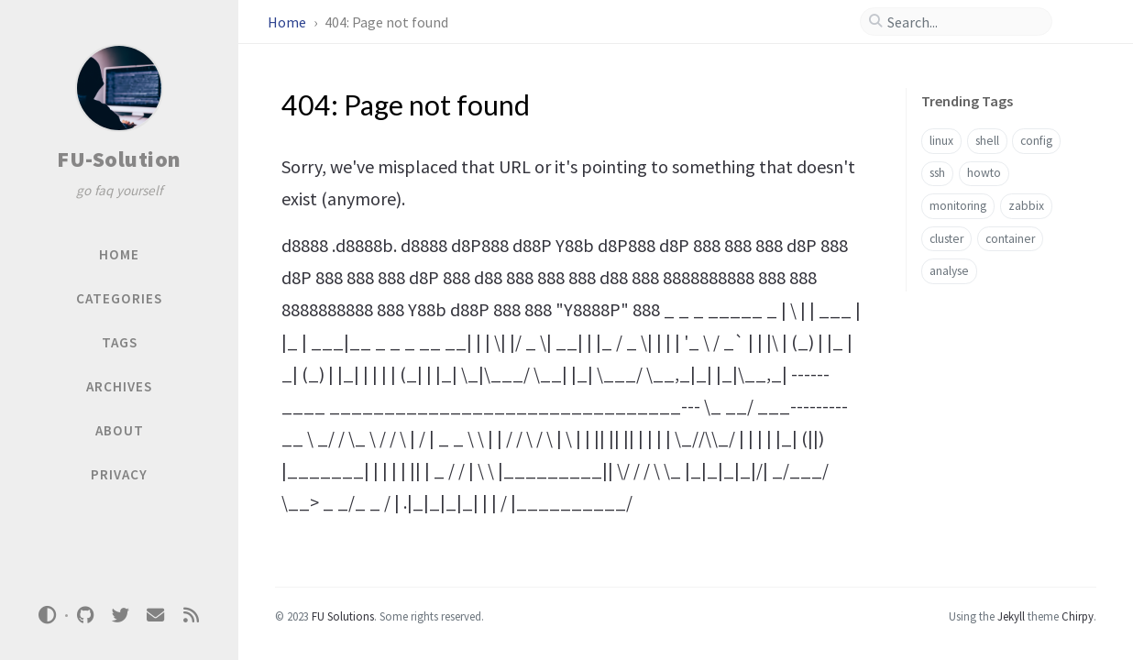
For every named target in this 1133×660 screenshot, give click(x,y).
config (1036, 140)
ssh (937, 173)
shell (987, 140)
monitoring (958, 206)
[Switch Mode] (47, 615)
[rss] (190, 615)
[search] (963, 22)
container (1010, 239)
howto (984, 173)
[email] (155, 615)
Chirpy (1078, 616)
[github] (85, 615)
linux (941, 140)
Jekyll (1011, 616)
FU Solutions (343, 616)
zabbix (1026, 206)
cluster (946, 239)
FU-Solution (119, 159)
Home (288, 22)
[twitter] (120, 615)
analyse (949, 271)
